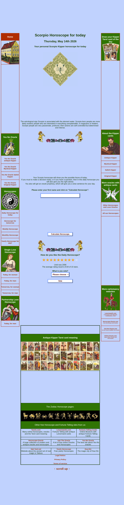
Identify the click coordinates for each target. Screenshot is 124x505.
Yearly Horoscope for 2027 (10, 242)
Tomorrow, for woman (10, 287)
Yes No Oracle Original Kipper (10, 184)
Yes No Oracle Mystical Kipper (10, 168)
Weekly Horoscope (10, 229)
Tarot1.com (36, 430)
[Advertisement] (62, 17)
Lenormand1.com (64, 430)
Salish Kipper (110, 170)
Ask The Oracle (63, 440)
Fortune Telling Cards (88, 430)
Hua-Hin (88, 449)
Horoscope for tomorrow (10, 222)
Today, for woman (10, 275)
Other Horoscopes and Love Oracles (110, 206)
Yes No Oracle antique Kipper (10, 160)
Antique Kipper (110, 158)
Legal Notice (60, 455)
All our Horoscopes (110, 213)
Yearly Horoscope (63, 449)
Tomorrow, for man (10, 293)
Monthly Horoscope (10, 235)
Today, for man (10, 281)
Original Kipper (110, 176)
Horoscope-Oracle (35, 440)
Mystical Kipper (110, 164)
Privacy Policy (60, 459)
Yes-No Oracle (88, 440)
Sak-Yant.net (36, 449)
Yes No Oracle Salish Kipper (10, 176)
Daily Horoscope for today (10, 214)
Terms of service (60, 463)
